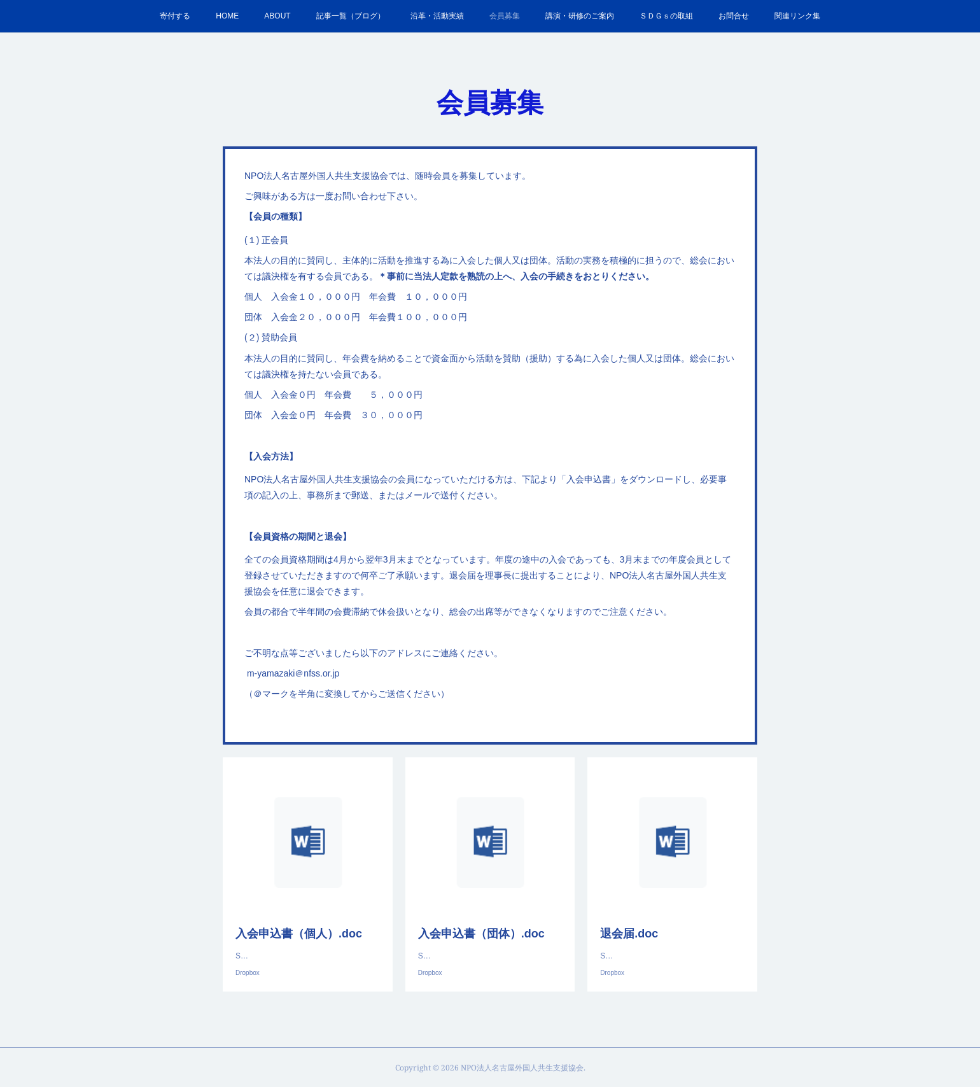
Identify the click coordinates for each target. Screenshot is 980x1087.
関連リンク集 (797, 15)
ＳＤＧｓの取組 (666, 15)
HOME (227, 15)
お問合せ (733, 15)
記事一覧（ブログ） (350, 15)
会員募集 (504, 15)
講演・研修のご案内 (579, 15)
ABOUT (277, 15)
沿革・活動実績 (437, 15)
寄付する (175, 15)
